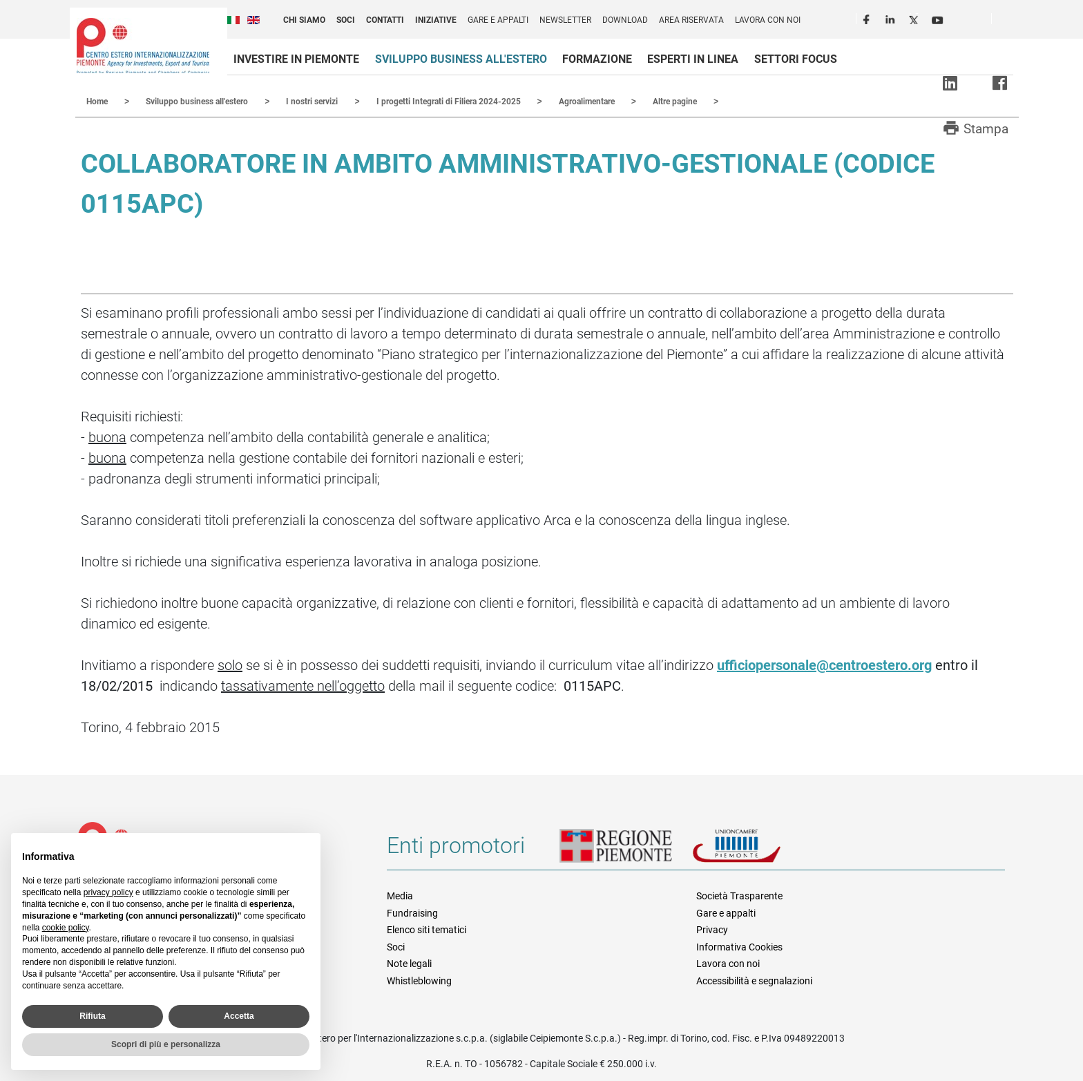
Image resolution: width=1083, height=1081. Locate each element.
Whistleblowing (419, 980)
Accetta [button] (238, 1016)
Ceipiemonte (143, 45)
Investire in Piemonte (296, 59)
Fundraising (412, 912)
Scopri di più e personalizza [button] (165, 1044)
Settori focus (795, 59)
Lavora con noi (768, 20)
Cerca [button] (1007, 21)
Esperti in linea (692, 59)
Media (400, 895)
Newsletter (565, 20)
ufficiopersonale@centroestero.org (824, 664)
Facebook (868, 18)
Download (625, 20)
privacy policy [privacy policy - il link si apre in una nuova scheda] (108, 892)
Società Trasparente (739, 895)
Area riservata (691, 20)
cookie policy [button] (65, 927)
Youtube (938, 18)
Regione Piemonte (625, 850)
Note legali (409, 962)
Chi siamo (304, 20)
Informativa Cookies (739, 946)
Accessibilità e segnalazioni (754, 980)
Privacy (712, 929)
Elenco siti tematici (426, 929)
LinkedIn (891, 18)
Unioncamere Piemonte (755, 850)
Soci (345, 20)
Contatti (385, 20)
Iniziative (436, 20)
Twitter (915, 18)
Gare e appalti (498, 20)
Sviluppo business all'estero (461, 59)
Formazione (597, 59)
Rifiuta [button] (92, 1016)
